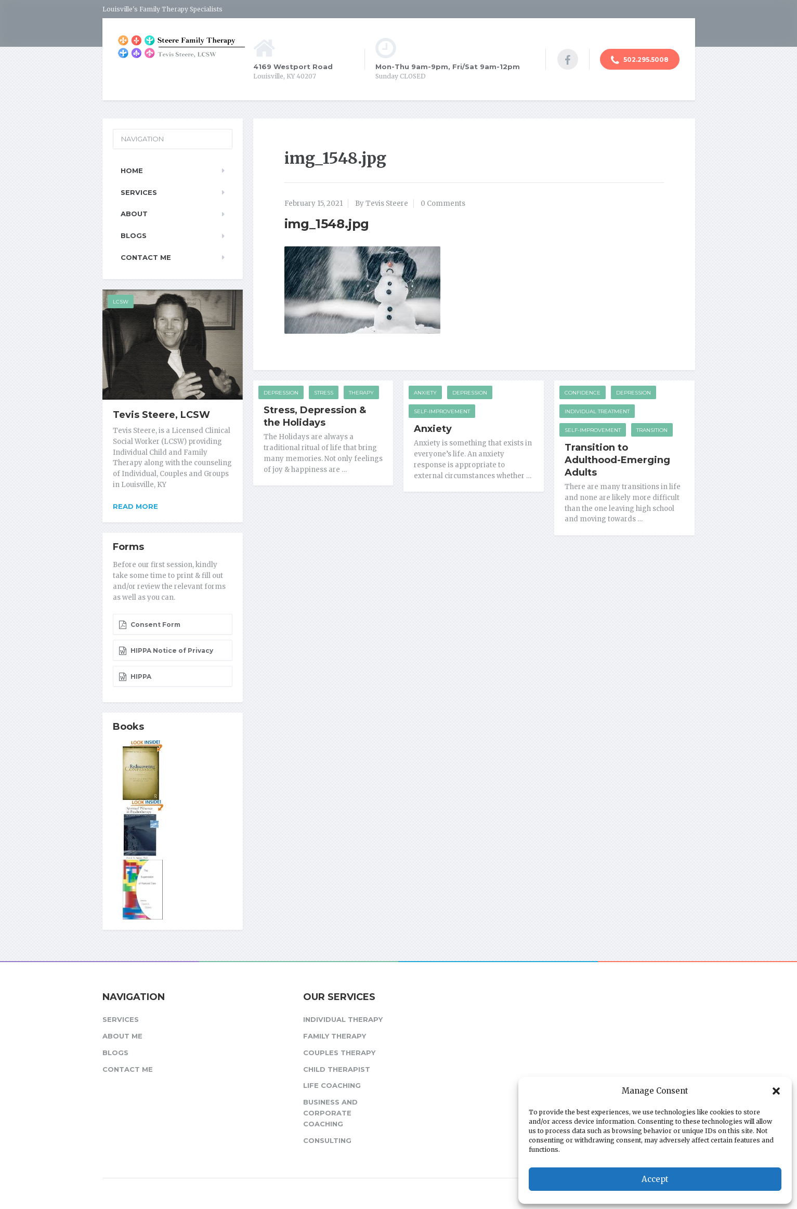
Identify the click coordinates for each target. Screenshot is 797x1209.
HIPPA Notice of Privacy (166, 651)
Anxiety (425, 392)
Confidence (582, 392)
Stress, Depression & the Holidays (315, 416)
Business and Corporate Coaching (330, 1113)
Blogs (134, 235)
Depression (281, 392)
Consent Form (149, 625)
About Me (122, 1036)
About (134, 213)
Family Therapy (334, 1036)
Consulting (327, 1140)
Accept (655, 1179)
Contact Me (146, 257)
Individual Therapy (343, 1019)
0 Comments (443, 203)
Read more (135, 506)
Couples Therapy (339, 1052)
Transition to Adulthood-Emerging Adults (617, 460)
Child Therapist (336, 1069)
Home (132, 170)
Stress (323, 392)
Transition (652, 430)
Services (139, 192)
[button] (776, 1091)
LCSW (120, 301)
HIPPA (135, 677)
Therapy (361, 392)
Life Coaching (332, 1085)
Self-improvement (442, 411)
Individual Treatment (597, 411)
